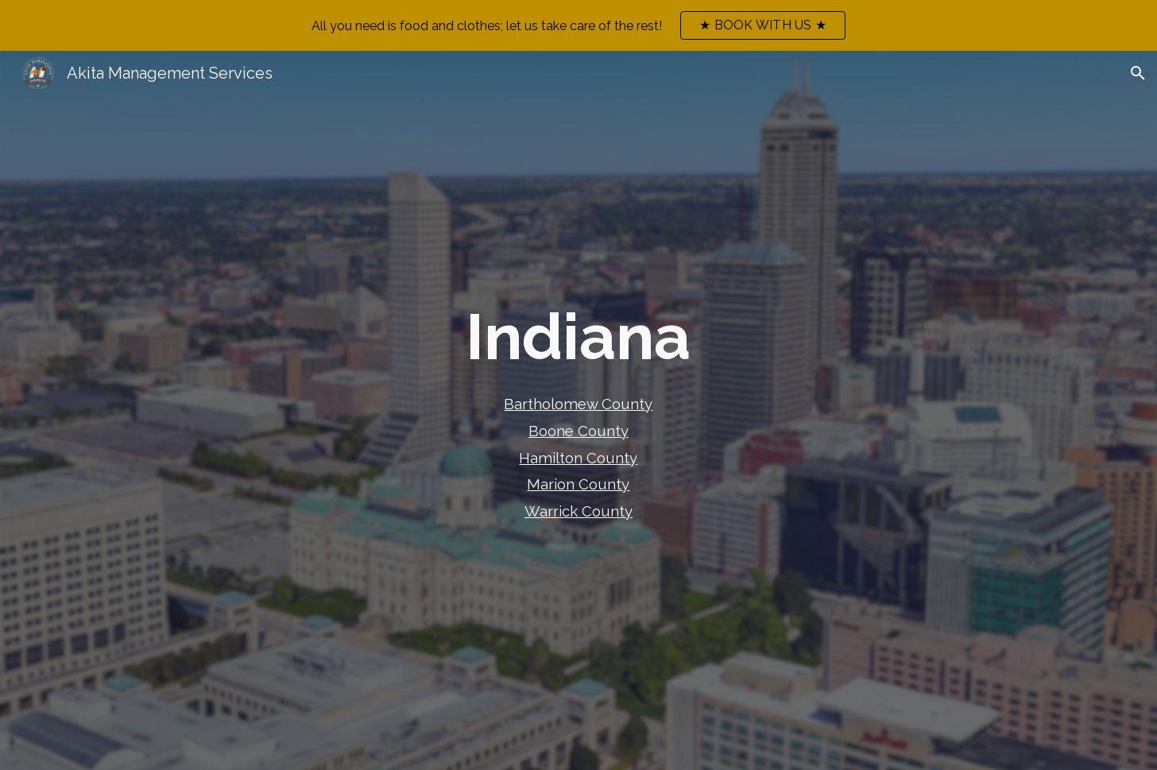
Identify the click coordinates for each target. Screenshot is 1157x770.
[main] (578, 337)
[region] (578, 25)
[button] (1138, 73)
